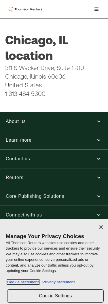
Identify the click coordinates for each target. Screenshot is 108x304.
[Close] (101, 227)
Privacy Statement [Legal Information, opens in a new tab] (57, 282)
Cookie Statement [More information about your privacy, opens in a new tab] (23, 282)
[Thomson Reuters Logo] (26, 9)
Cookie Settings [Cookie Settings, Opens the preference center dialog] (55, 295)
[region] (54, 261)
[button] (54, 121)
